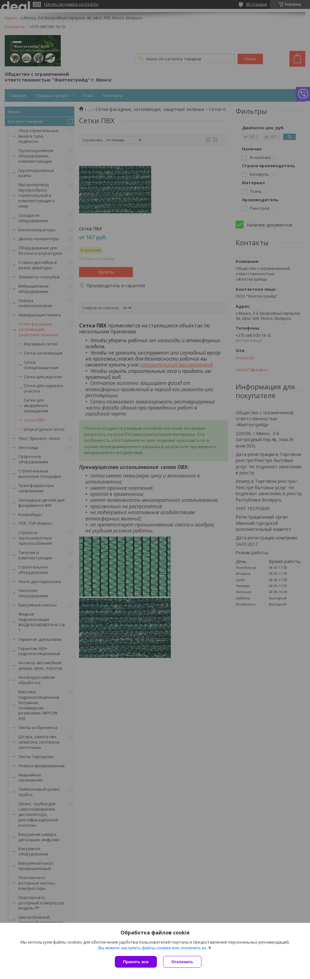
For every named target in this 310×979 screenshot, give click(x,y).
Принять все (136, 961)
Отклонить (182, 961)
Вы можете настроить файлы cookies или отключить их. (153, 948)
